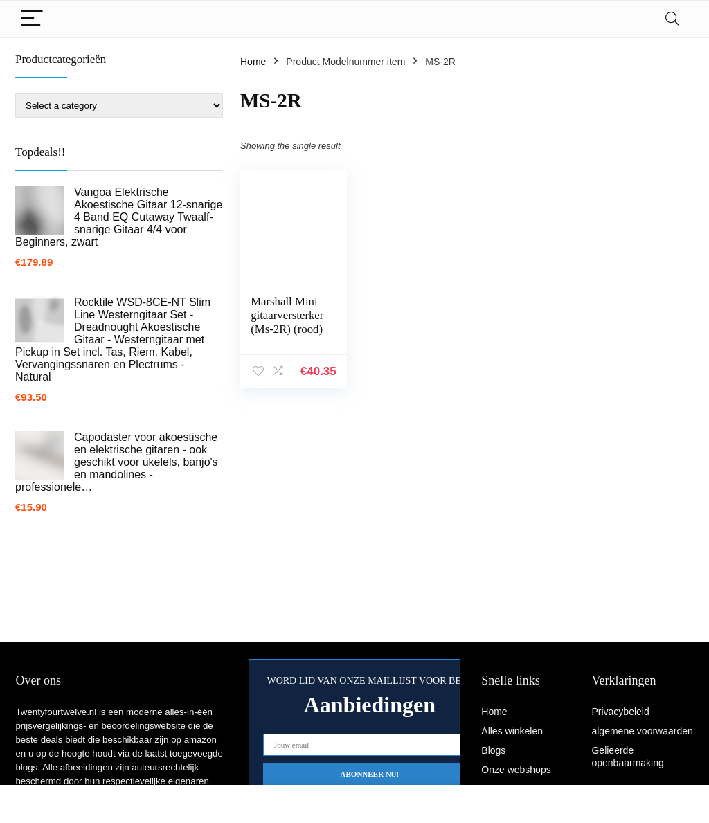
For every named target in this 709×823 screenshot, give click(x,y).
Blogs (493, 750)
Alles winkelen (512, 730)
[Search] (672, 19)
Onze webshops (515, 769)
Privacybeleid (620, 711)
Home (253, 61)
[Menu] (31, 19)
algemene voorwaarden (641, 730)
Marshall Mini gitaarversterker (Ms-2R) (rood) (287, 315)
